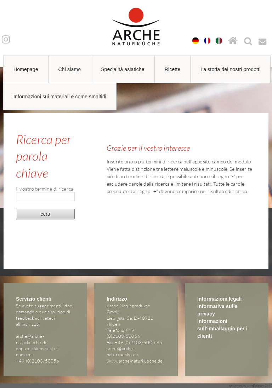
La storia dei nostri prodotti (230, 69)
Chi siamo (69, 69)
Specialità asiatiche (122, 69)
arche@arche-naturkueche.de (31, 339)
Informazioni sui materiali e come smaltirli (59, 96)
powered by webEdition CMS (250, 385)
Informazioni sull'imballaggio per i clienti (222, 328)
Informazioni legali (219, 299)
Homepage (25, 69)
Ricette (173, 69)
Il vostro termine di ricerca (44, 188)
